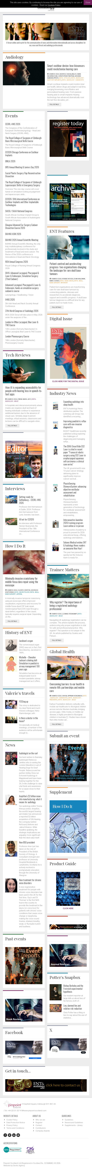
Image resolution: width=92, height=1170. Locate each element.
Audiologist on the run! (28, 753)
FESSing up (23, 701)
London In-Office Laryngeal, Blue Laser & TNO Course (21, 323)
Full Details (55, 104)
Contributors (41, 1128)
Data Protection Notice (15, 1122)
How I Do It (15, 546)
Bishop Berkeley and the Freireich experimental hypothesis (73, 988)
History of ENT (18, 632)
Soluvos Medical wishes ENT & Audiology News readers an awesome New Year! (74, 545)
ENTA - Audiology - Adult (67, 700)
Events (11, 115)
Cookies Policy (54, 5)
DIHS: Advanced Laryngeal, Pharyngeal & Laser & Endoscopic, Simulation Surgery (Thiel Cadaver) (22, 276)
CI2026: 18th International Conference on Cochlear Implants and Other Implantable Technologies (22, 202)
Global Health (62, 651)
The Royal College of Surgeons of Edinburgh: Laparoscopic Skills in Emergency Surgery (23, 183)
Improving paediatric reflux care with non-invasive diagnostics (74, 424)
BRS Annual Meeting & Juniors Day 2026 (22, 167)
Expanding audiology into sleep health (73, 403)
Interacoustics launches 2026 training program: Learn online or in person (73, 523)
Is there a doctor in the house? (28, 719)
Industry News (63, 393)
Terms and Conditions (15, 1128)
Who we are (40, 1120)
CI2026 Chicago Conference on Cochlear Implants (21, 153)
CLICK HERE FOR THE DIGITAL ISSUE (68, 381)
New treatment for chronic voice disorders (30, 881)
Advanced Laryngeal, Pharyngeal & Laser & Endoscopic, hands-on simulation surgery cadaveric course (22, 288)
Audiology (14, 57)
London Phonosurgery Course (17, 336)
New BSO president (27, 842)
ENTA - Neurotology (22, 592)
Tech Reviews (17, 355)
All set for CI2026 (26, 519)
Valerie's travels (19, 693)
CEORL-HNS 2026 (12, 124)
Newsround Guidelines (74, 1122)
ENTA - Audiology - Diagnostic (73, 80)
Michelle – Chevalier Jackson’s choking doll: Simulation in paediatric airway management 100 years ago (29, 663)
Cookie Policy (11, 1120)
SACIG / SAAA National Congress (18, 211)
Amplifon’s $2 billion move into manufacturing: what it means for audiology (30, 799)
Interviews (15, 488)
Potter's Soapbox (65, 977)
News (10, 745)
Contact (39, 1125)
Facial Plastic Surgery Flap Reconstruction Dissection (22, 174)
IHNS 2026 (10, 299)
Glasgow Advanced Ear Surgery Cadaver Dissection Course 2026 (21, 226)
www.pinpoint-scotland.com (35, 1110)
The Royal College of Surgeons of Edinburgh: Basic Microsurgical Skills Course (23, 139)
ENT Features (62, 231)
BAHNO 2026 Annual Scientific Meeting (21, 240)
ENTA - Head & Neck (66, 281)
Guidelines (69, 1120)
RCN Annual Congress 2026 (16, 261)
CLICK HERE (68, 908)
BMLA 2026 (10, 161)
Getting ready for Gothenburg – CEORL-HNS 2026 (30, 500)
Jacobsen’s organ (26, 641)
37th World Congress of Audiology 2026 (21, 311)
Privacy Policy (11, 1125)
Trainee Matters (64, 569)
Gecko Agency (19, 1165)
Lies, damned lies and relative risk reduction (72, 1007)
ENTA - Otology (64, 78)
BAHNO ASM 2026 (13, 234)
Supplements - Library (74, 1125)
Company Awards (43, 1131)
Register (39, 1122)
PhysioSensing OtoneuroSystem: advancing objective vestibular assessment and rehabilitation (74, 489)
